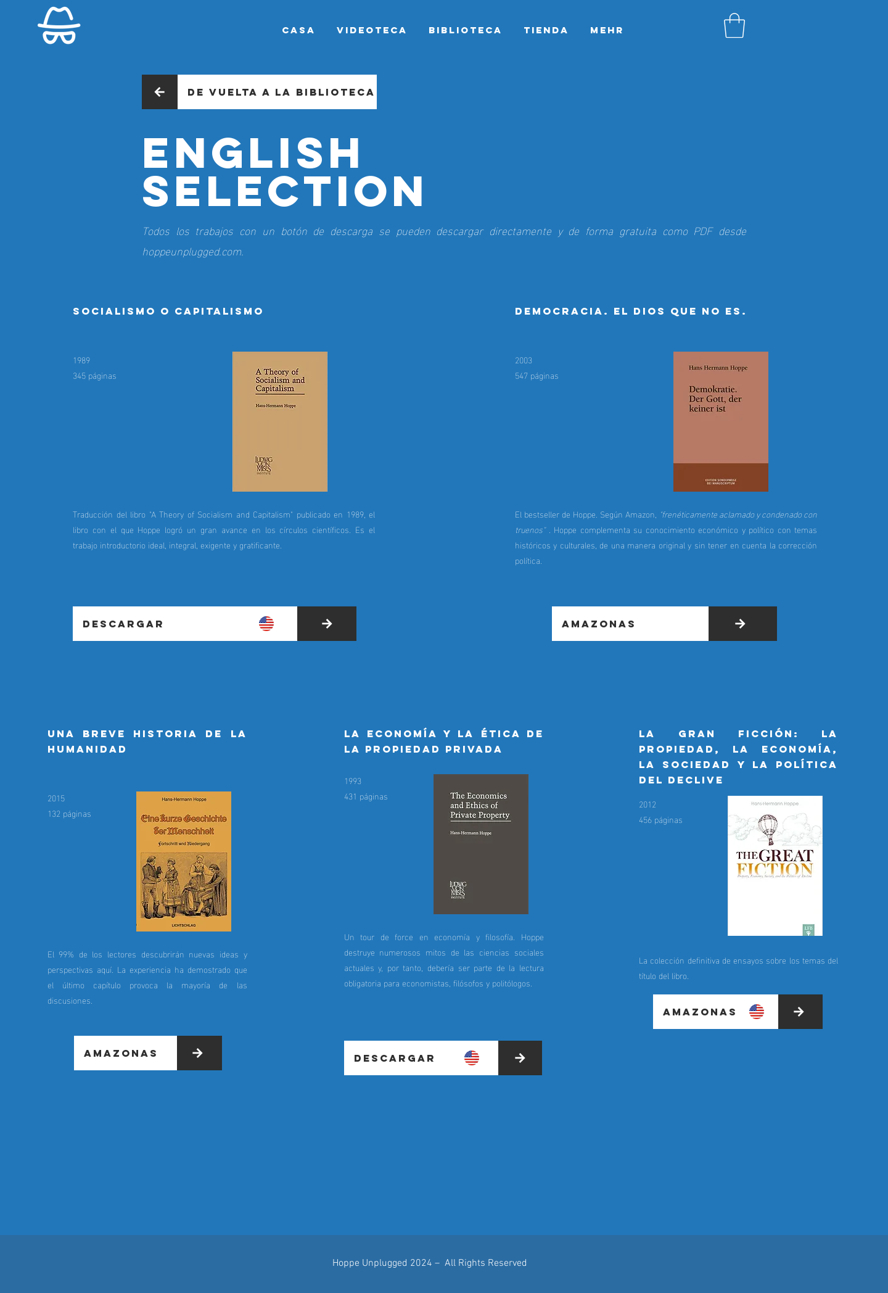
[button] (734, 25)
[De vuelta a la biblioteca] (277, 92)
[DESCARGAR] (185, 623)
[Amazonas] (630, 623)
